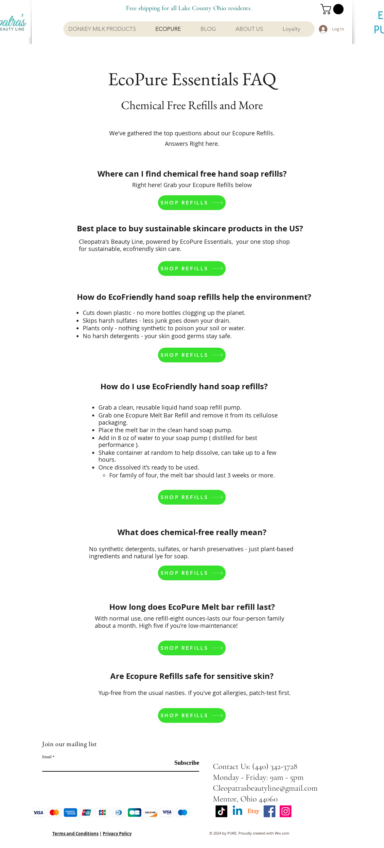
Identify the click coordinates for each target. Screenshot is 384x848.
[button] (333, 9)
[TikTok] (221, 811)
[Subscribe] (182, 763)
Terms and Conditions (75, 834)
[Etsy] (253, 811)
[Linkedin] (237, 811)
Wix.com (282, 833)
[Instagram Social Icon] (285, 811)
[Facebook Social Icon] (269, 811)
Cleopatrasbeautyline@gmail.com (265, 788)
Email (47, 757)
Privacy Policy (117, 834)
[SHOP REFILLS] (192, 202)
